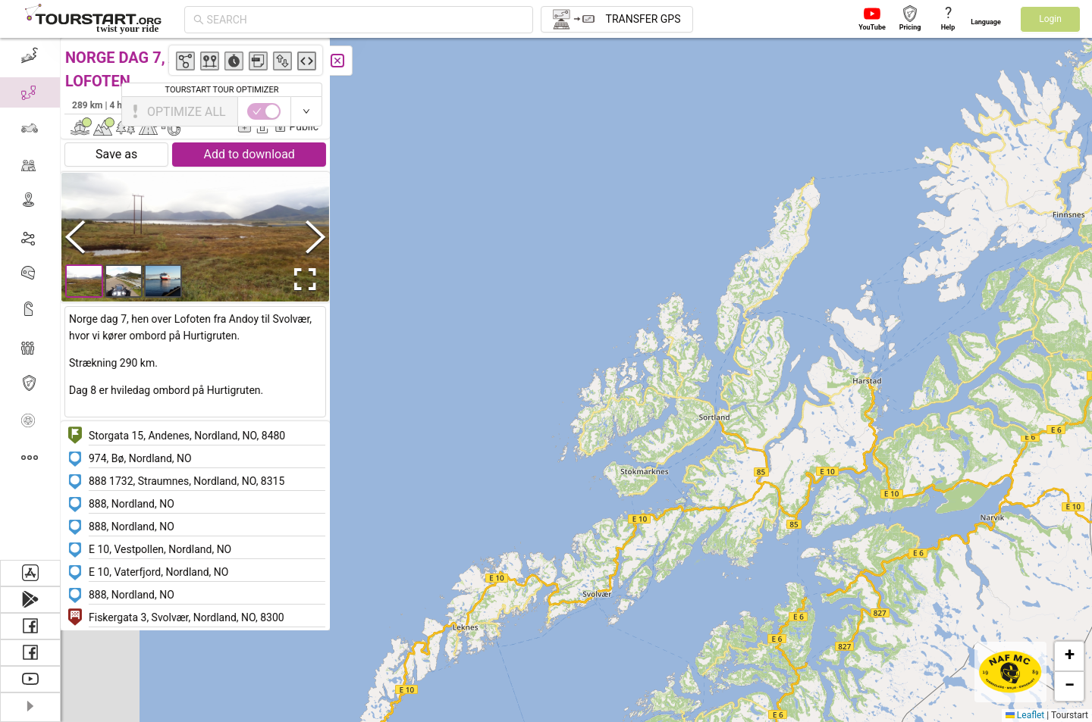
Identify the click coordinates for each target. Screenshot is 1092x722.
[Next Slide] (315, 236)
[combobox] (365, 20)
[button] (811, 168)
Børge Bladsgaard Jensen (257, 104)
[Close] (337, 60)
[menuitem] (30, 56)
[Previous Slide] (75, 236)
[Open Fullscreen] (302, 280)
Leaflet (1025, 715)
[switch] (1026, 111)
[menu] (30, 299)
